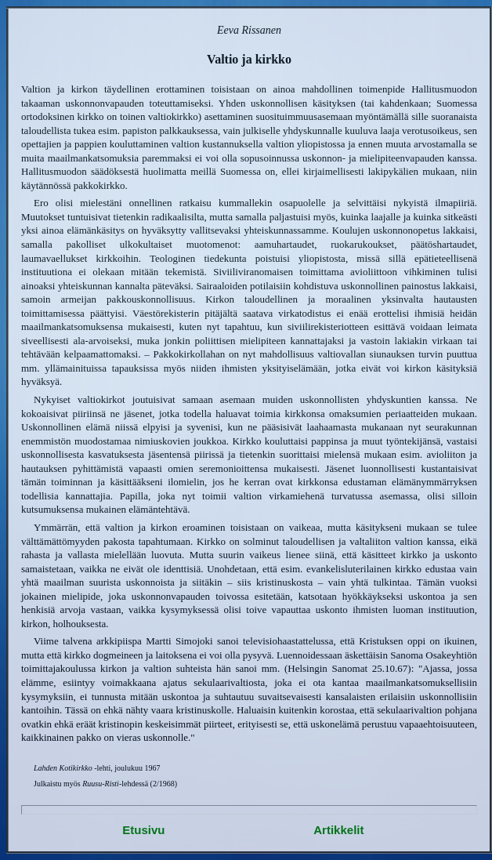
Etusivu (143, 829)
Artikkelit (338, 829)
